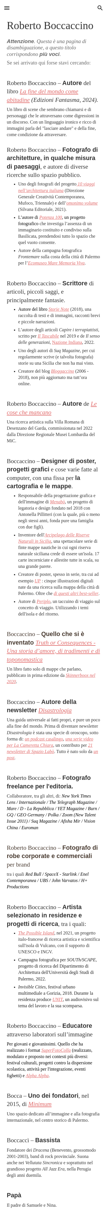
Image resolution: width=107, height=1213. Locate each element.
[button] (7, 8)
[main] (54, 614)
